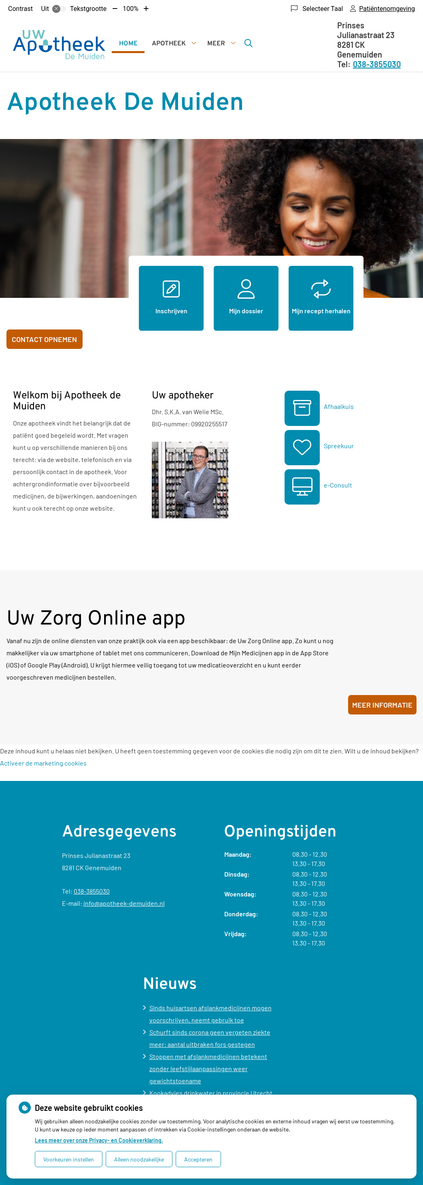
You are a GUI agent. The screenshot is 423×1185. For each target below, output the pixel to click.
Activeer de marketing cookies (43, 763)
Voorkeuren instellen (68, 1159)
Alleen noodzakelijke (139, 1159)
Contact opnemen (44, 339)
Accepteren (198, 1159)
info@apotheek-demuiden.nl (124, 903)
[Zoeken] (248, 43)
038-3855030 (92, 891)
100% (130, 9)
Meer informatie (382, 704)
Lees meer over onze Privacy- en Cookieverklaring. (99, 1140)
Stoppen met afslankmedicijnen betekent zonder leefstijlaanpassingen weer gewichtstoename (208, 1068)
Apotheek (169, 44)
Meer (216, 44)
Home (128, 44)
